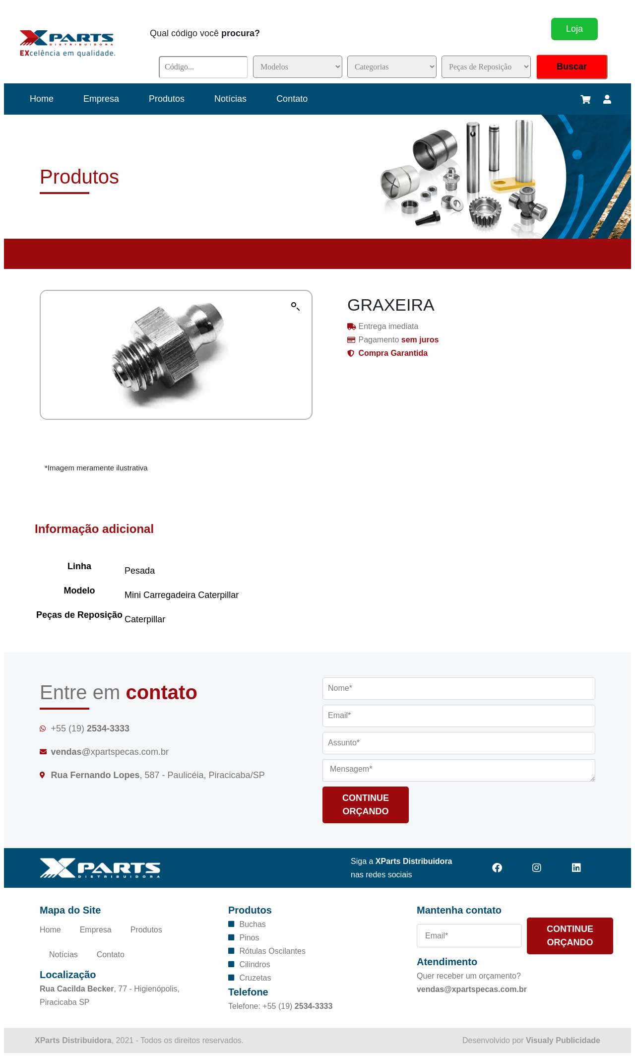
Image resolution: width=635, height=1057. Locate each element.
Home (42, 99)
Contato (292, 99)
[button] (296, 307)
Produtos (167, 99)
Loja (574, 29)
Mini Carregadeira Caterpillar (182, 595)
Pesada (140, 571)
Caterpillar (145, 619)
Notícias (230, 99)
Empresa (101, 99)
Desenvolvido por (531, 1040)
